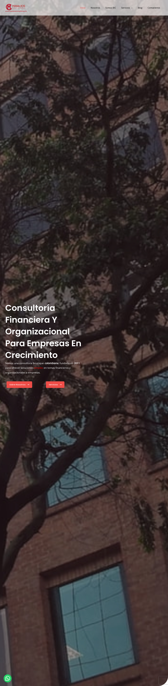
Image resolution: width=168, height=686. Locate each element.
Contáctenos (154, 7)
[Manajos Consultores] (16, 7)
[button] (8, 678)
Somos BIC (114, 7)
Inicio (88, 7)
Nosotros (100, 7)
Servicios (128, 7)
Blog (141, 7)
